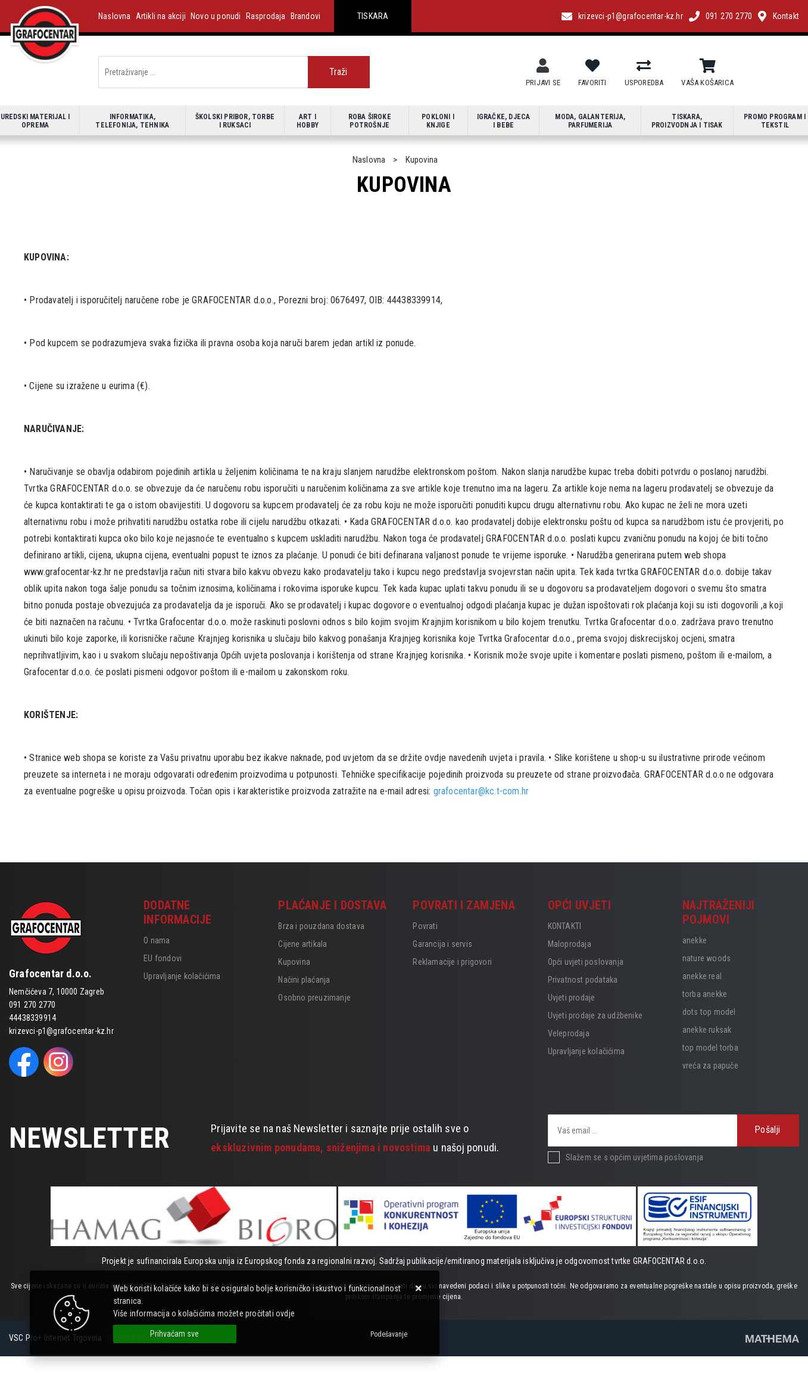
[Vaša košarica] (708, 66)
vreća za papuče (710, 1065)
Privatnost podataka (583, 979)
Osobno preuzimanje (314, 997)
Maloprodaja (569, 944)
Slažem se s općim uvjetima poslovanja (634, 1157)
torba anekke (704, 994)
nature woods (706, 958)
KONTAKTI (565, 926)
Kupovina (294, 962)
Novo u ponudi (216, 16)
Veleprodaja (568, 1033)
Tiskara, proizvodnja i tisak (687, 121)
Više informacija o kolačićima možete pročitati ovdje (204, 1313)
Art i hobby (308, 121)
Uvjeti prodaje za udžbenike (595, 1015)
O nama (156, 940)
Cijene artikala (302, 944)
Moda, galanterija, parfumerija (590, 121)
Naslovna (114, 16)
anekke (694, 940)
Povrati (425, 926)
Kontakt (786, 16)
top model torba (710, 1047)
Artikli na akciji (161, 16)
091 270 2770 (729, 16)
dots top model (709, 1012)
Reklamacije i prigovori (452, 962)
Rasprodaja (266, 16)
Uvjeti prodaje (571, 997)
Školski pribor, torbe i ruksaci (234, 121)
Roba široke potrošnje (369, 121)
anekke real (702, 976)
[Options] (389, 1334)
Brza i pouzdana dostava (321, 926)
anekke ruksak (707, 1030)
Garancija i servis (442, 944)
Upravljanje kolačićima (181, 976)
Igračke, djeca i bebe (504, 121)
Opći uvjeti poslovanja (585, 962)
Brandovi (306, 16)
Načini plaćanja (304, 979)
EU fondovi (162, 958)
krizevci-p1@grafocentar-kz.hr (630, 16)
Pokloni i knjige (438, 121)
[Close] (174, 1334)
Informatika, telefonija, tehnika (132, 121)
